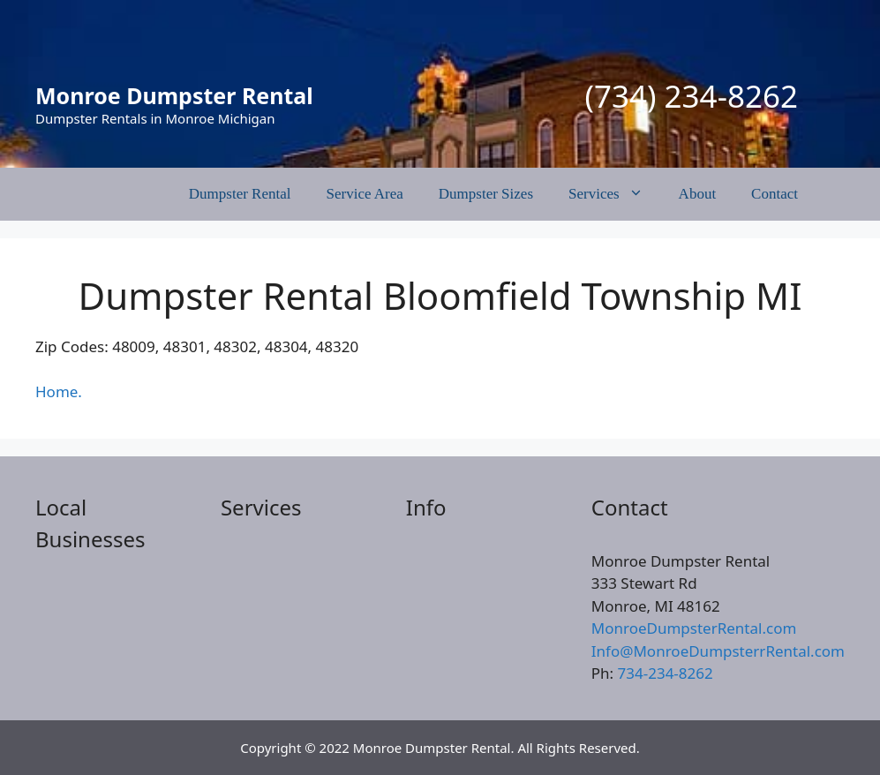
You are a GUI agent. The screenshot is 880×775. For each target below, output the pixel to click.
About (698, 193)
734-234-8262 (665, 673)
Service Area (365, 193)
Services (614, 194)
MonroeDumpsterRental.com (694, 628)
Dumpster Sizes (486, 193)
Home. (58, 391)
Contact (774, 193)
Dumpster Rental (240, 193)
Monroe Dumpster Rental (174, 95)
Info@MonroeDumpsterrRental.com (718, 651)
